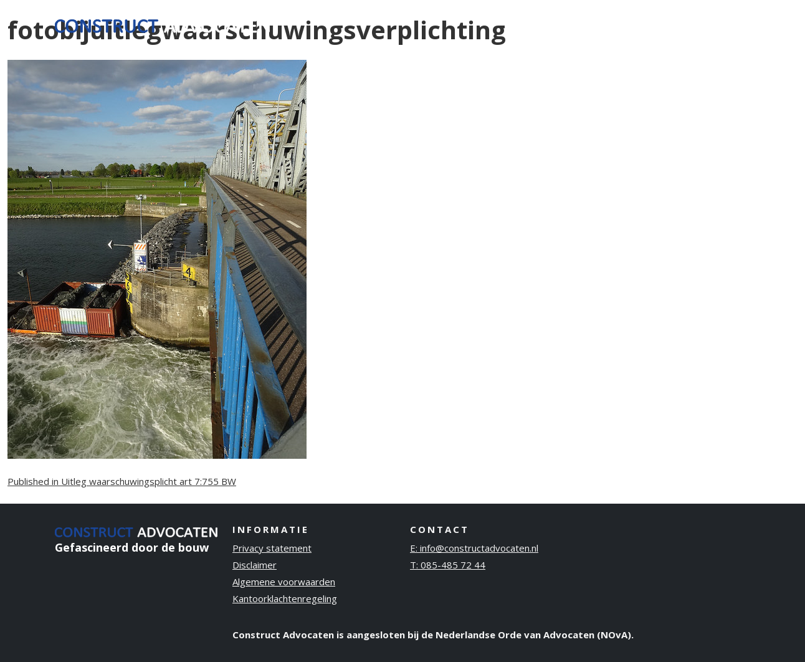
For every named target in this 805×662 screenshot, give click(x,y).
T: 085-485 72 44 (447, 565)
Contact (720, 24)
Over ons (586, 24)
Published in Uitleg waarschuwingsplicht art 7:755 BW (121, 481)
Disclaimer (254, 565)
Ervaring (524, 24)
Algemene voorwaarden (283, 581)
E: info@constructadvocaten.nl (474, 548)
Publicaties (654, 24)
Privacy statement (272, 548)
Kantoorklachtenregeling (284, 598)
